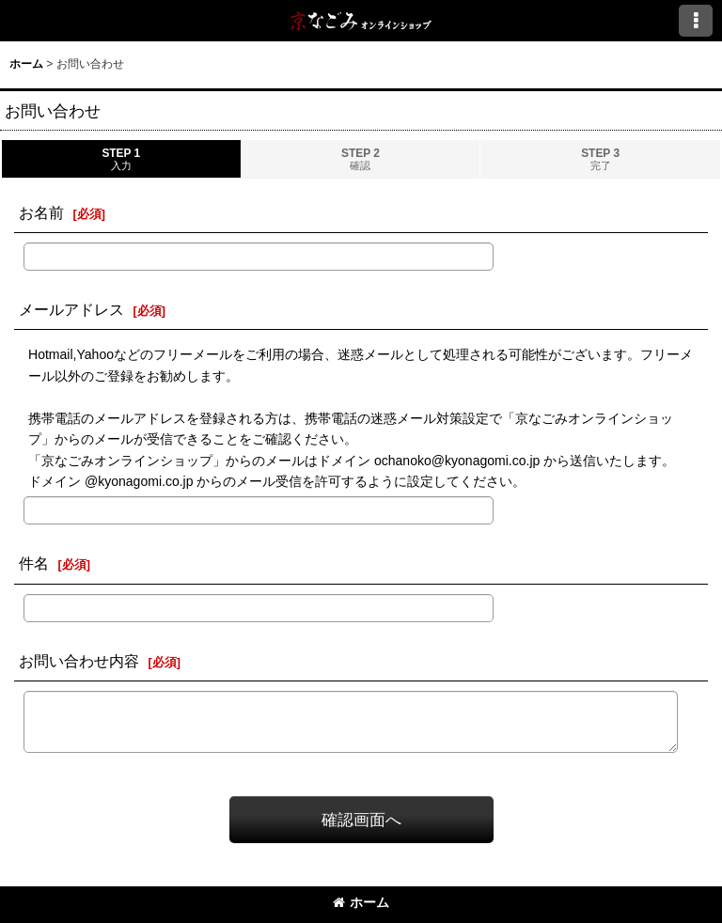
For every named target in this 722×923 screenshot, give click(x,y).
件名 (34, 563)
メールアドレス (71, 309)
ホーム (361, 902)
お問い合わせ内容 (79, 660)
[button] (696, 21)
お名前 (41, 212)
